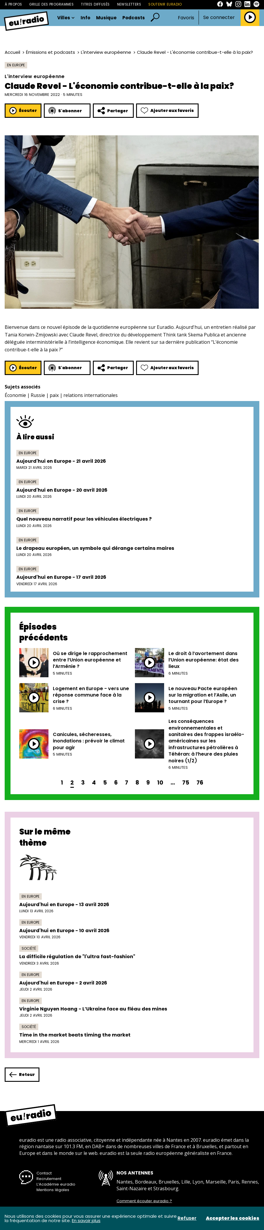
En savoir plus (86, 1220)
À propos (13, 4)
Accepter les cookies (232, 1218)
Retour (22, 1074)
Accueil (12, 52)
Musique (106, 17)
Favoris (186, 17)
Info (85, 17)
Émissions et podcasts (50, 52)
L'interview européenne (106, 52)
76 (200, 783)
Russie (38, 395)
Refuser (187, 1218)
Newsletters (129, 4)
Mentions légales (53, 1190)
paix (54, 395)
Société (29, 948)
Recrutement (49, 1178)
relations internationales (90, 395)
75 (185, 783)
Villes (66, 17)
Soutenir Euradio (165, 4)
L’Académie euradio (56, 1184)
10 (160, 783)
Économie (15, 395)
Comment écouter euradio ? (144, 1201)
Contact (44, 1173)
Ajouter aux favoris (167, 110)
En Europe (16, 65)
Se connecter (219, 17)
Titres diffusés (95, 4)
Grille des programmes (51, 4)
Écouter (23, 110)
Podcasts (133, 17)
